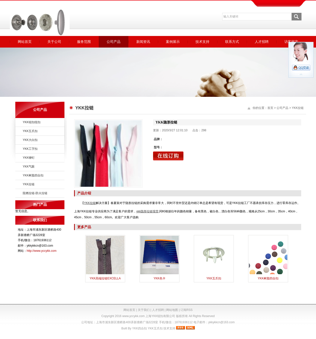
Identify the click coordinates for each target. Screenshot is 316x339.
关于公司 (54, 42)
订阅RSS (186, 310)
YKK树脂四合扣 (33, 175)
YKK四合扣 (139, 328)
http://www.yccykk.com (42, 251)
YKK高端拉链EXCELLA (105, 278)
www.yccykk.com (133, 316)
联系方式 (232, 42)
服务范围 (84, 42)
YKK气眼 (29, 166)
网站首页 (25, 42)
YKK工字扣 (30, 149)
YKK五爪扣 (30, 131)
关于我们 (144, 310)
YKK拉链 (29, 184)
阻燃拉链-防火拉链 (35, 193)
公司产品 (113, 42)
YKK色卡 (159, 278)
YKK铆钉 (29, 157)
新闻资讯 (143, 42)
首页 (270, 108)
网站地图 (172, 310)
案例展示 (173, 42)
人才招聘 (262, 42)
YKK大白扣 (30, 140)
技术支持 (202, 42)
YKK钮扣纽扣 (31, 122)
